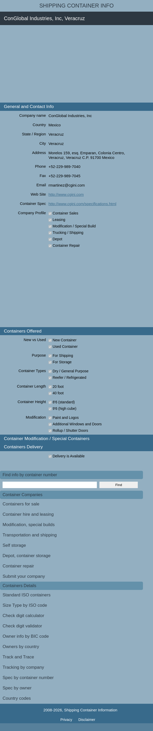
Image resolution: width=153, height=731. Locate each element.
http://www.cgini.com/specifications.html (82, 204)
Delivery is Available (68, 456)
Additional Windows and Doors (77, 424)
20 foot (58, 386)
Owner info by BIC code (26, 636)
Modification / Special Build (74, 226)
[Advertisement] (76, 64)
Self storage (14, 545)
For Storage (62, 362)
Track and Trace (18, 657)
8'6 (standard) (64, 402)
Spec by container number (28, 677)
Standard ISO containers (26, 595)
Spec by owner (17, 688)
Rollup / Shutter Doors (70, 430)
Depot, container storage (26, 555)
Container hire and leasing (28, 514)
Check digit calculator (23, 615)
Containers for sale (21, 504)
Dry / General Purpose (70, 371)
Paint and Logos (66, 417)
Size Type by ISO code (25, 605)
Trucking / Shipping (68, 232)
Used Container (65, 346)
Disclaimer (86, 720)
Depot (57, 239)
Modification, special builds (29, 524)
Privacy (66, 720)
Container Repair (66, 245)
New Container (64, 340)
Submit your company (24, 576)
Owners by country (21, 646)
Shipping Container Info (76, 6)
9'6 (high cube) (64, 408)
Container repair (18, 566)
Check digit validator (22, 626)
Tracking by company (23, 667)
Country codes (17, 698)
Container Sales (65, 213)
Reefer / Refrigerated (69, 377)
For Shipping (63, 355)
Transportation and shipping (30, 535)
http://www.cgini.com (66, 194)
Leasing (59, 220)
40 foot (58, 393)
